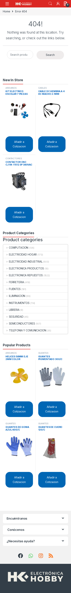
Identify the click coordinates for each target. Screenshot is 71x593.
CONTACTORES (13, 158)
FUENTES (12, 289)
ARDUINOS (11, 88)
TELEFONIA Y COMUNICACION (24, 330)
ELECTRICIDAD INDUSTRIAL (23, 261)
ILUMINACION (14, 295)
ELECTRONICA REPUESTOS (23, 275)
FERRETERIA (13, 282)
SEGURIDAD (13, 316)
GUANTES (43, 353)
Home (6, 11)
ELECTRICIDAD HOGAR (20, 254)
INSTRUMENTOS (16, 303)
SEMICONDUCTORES (19, 323)
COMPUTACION (15, 247)
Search (50, 4)
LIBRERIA (11, 309)
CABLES (42, 88)
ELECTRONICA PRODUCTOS (23, 268)
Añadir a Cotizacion (19, 144)
